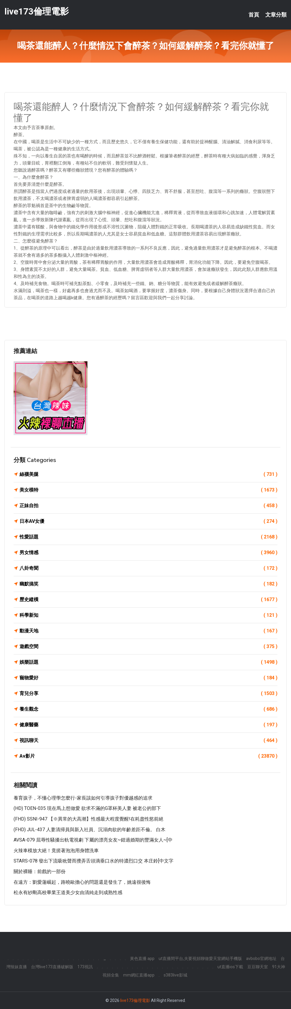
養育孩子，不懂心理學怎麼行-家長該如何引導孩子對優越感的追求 (83, 798)
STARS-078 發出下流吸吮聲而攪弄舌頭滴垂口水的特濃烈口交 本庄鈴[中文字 (93, 861)
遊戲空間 (148, 646)
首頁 (253, 15)
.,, (104, 958)
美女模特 (148, 490)
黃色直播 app (142, 958)
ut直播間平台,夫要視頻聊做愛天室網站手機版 (200, 958)
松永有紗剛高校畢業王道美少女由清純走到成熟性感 (68, 892)
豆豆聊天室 (257, 966)
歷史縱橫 (148, 599)
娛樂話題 (148, 662)
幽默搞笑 (148, 584)
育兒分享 (148, 693)
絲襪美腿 (148, 474)
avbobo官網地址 (261, 958)
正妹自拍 (148, 506)
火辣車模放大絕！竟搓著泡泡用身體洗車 (56, 850)
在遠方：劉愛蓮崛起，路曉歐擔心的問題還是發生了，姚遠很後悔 (82, 882)
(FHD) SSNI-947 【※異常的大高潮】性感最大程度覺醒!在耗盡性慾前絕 (88, 819)
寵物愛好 (148, 678)
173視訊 (85, 966)
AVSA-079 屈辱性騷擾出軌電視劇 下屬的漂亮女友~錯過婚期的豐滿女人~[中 (93, 840)
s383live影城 (175, 975)
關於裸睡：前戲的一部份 (40, 871)
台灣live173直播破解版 (52, 966)
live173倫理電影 (36, 11)
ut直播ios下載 (230, 966)
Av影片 (148, 756)
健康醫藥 (148, 725)
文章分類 (276, 15)
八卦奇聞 (148, 568)
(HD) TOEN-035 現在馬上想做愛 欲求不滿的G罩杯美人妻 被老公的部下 (87, 808)
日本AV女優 (148, 521)
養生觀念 (148, 709)
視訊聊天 (148, 740)
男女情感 (148, 553)
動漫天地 (148, 631)
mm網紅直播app (139, 975)
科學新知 (148, 615)
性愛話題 (148, 537)
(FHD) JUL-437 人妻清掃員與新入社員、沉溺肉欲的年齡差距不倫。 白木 (89, 829)
